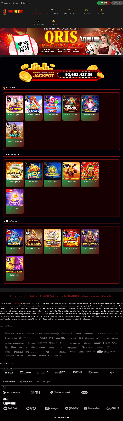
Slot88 (42, 314)
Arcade (101, 11)
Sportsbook (86, 11)
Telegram (16, 3)
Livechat (26, 3)
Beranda (37, 11)
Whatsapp (5, 3)
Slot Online (52, 11)
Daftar (103, 3)
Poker (54, 22)
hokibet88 (17, 303)
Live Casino (69, 11)
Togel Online (39, 22)
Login (117, 3)
